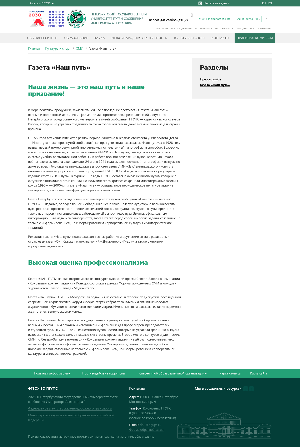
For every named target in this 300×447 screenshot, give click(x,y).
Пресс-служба (210, 79)
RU (264, 3)
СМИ (79, 48)
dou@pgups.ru (150, 424)
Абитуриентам (164, 28)
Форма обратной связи (146, 429)
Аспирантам (202, 28)
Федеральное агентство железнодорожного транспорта (70, 408)
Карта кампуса (230, 373)
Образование (76, 38)
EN (270, 3)
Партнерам (263, 28)
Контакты (220, 38)
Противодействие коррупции (103, 373)
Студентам (184, 28)
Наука (99, 38)
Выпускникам (223, 28)
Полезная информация (52, 373)
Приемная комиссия (255, 38)
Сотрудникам (244, 28)
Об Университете (42, 38)
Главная (34, 48)
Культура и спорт (189, 38)
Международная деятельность (139, 38)
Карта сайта (258, 373)
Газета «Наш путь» (215, 85)
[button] (41, 3)
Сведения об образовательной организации (173, 373)
